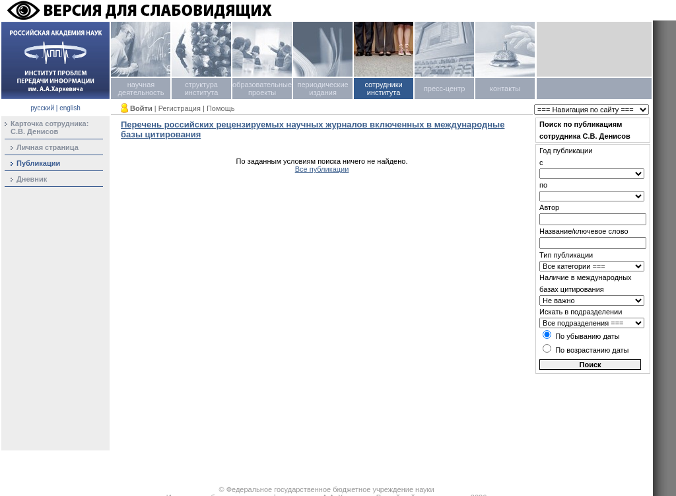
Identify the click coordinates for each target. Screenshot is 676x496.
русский (42, 108)
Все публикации (322, 169)
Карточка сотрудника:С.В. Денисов (49, 127)
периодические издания (322, 88)
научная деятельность (141, 88)
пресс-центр (444, 88)
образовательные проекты (262, 88)
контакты (505, 88)
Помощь (221, 108)
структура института (202, 88)
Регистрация (179, 108)
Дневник (32, 179)
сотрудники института (383, 88)
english (70, 108)
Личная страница (48, 147)
